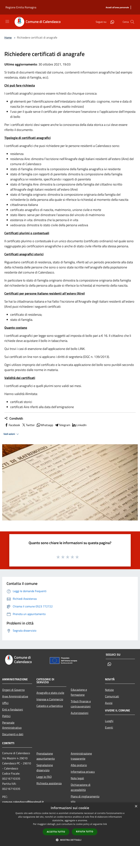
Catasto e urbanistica (49, 706)
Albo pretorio (79, 765)
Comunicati (112, 696)
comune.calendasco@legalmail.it (23, 802)
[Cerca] (132, 22)
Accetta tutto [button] (56, 831)
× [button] (136, 806)
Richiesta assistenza (49, 783)
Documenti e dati (12, 734)
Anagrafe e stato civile (50, 693)
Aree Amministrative (15, 696)
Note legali (77, 778)
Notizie (109, 690)
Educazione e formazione (79, 692)
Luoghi (109, 721)
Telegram (62, 425)
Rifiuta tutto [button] (84, 831)
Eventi (109, 727)
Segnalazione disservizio (44, 767)
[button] (70, 840)
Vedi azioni (11, 434)
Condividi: (13, 418)
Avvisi (108, 703)
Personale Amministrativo (12, 725)
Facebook (12, 425)
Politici (6, 716)
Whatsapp (44, 425)
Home (8, 37)
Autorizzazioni (79, 713)
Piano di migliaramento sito (85, 799)
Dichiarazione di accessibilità (80, 787)
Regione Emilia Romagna (20, 7)
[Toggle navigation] (7, 21)
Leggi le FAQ (44, 777)
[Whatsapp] (110, 21)
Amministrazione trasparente (81, 756)
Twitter (28, 425)
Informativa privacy (83, 771)
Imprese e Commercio (49, 699)
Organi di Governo (13, 690)
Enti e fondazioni (12, 709)
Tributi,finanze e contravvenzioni (81, 704)
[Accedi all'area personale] (117, 7)
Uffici (5, 703)
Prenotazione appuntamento (45, 756)
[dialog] (70, 824)
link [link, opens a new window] (105, 824)
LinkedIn (79, 425)
